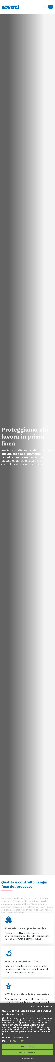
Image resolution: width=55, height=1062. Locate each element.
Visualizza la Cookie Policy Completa (16, 1037)
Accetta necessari (27, 1053)
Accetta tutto (27, 1047)
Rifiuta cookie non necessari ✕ (41, 1006)
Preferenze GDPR (27, 1059)
